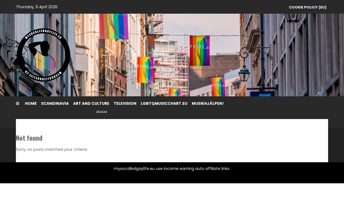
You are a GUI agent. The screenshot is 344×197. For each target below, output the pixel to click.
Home (31, 103)
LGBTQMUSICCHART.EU (164, 103)
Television (125, 103)
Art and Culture (91, 103)
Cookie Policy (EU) (307, 7)
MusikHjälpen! (208, 103)
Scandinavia (55, 103)
